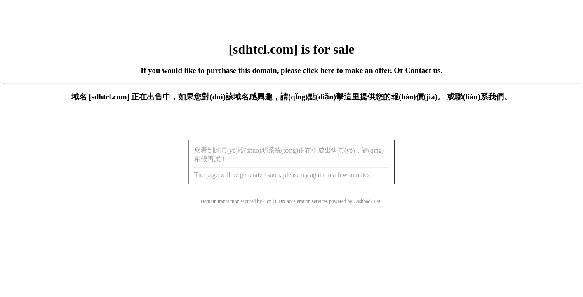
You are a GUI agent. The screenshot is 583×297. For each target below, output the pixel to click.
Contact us (423, 70)
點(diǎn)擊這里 (334, 96)
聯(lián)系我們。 (483, 96)
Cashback (363, 201)
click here (319, 70)
